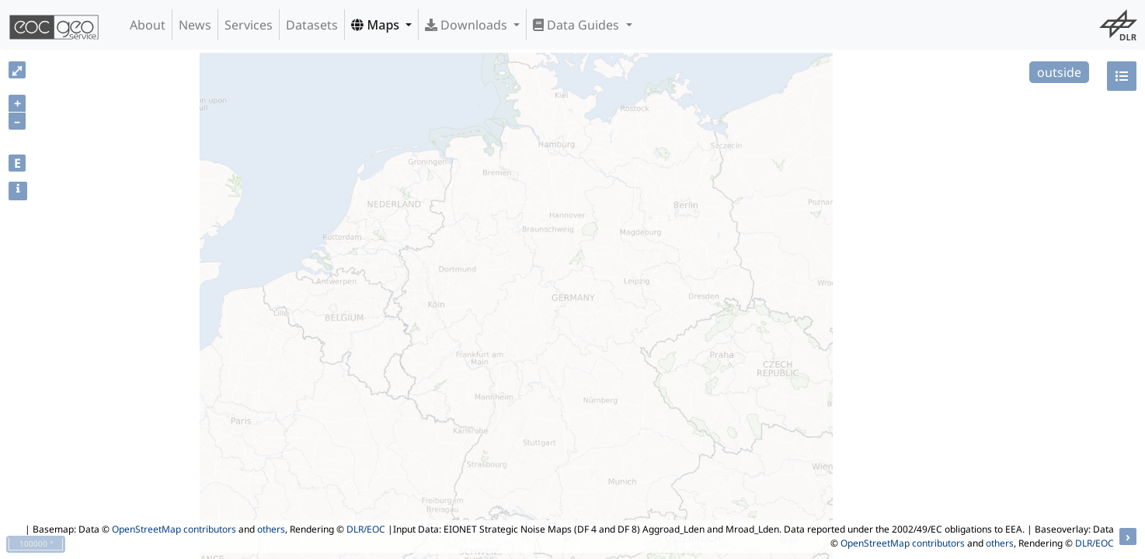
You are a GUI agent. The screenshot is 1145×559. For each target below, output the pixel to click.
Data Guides (577, 24)
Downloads (467, 24)
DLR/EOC (365, 529)
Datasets (312, 24)
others (271, 529)
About (147, 24)
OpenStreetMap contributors (174, 529)
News (195, 24)
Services (248, 24)
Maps (376, 24)
